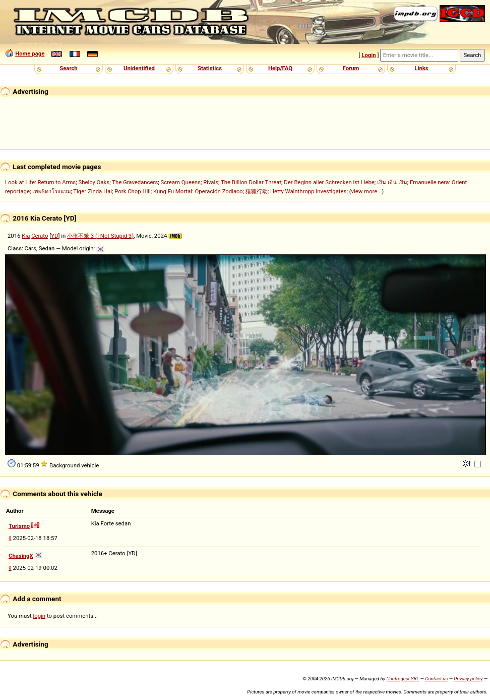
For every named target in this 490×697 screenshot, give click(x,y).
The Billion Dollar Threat (251, 182)
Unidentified (139, 68)
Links (421, 68)
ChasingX (21, 555)
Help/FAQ (280, 68)
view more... (366, 191)
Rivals (210, 182)
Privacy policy (468, 678)
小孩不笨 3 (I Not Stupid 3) (100, 235)
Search (68, 68)
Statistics (210, 68)
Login (368, 55)
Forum (351, 68)
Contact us (436, 678)
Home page (29, 53)
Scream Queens (180, 182)
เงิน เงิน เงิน (392, 182)
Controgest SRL (402, 678)
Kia (26, 235)
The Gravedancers (135, 182)
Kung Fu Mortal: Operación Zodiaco (197, 191)
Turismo (19, 525)
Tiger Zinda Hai (92, 191)
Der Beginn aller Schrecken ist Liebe (329, 182)
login (39, 615)
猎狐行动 (257, 191)
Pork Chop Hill (132, 191)
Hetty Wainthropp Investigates (308, 191)
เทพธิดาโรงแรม (51, 191)
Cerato (39, 235)
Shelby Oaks (93, 182)
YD (54, 235)
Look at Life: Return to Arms (40, 182)
